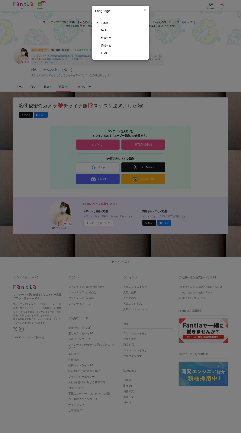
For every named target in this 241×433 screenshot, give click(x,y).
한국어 (105, 53)
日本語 (105, 22)
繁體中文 (106, 45)
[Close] (145, 10)
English (105, 30)
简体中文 (106, 37)
